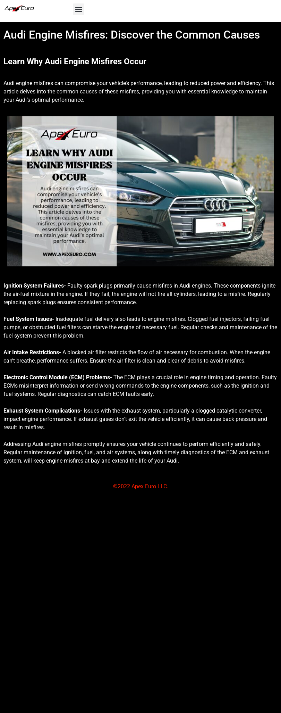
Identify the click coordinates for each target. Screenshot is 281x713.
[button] (78, 9)
